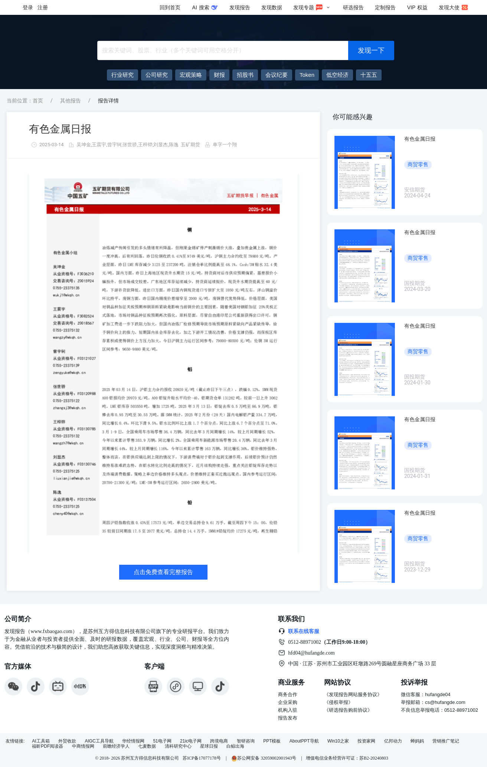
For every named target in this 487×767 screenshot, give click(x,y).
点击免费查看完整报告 (163, 572)
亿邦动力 (393, 741)
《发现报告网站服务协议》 (353, 694)
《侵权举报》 (338, 702)
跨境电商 (219, 741)
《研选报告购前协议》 (348, 710)
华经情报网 (133, 741)
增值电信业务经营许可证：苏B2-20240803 (347, 758)
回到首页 (170, 7)
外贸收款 (67, 741)
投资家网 (366, 741)
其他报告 (70, 101)
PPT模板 (272, 741)
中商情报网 (83, 746)
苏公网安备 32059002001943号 (264, 758)
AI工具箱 (40, 741)
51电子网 (162, 741)
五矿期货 (190, 144)
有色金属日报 (60, 129)
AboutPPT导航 (304, 741)
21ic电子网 (191, 741)
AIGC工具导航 (99, 741)
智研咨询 (246, 741)
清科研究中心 (178, 746)
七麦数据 (147, 746)
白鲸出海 (235, 746)
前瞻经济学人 (116, 746)
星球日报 (209, 746)
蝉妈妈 (417, 741)
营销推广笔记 (445, 741)
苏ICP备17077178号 (202, 758)
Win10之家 (338, 741)
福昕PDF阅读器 (47, 746)
